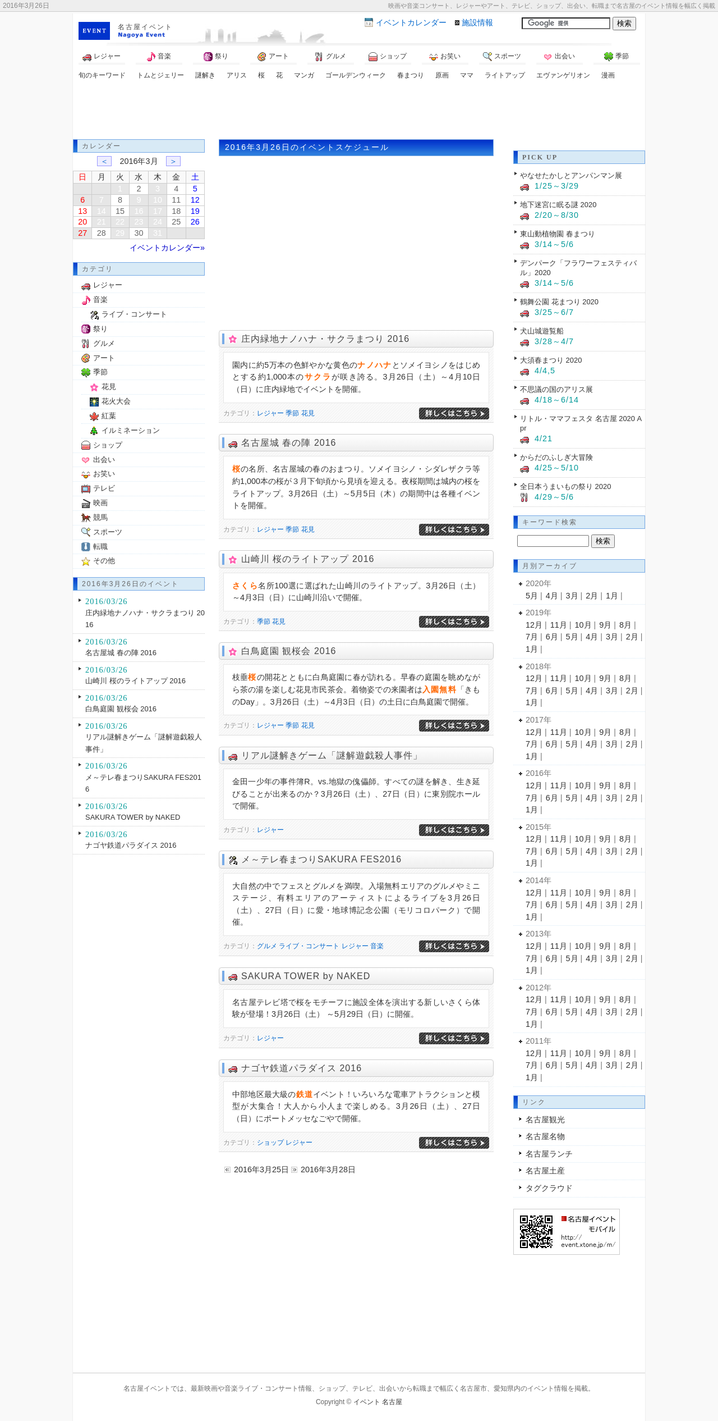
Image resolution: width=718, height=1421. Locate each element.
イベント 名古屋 (377, 1402)
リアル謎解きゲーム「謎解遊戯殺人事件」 (331, 755)
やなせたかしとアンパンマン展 (571, 175)
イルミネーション (131, 430)
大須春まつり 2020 (551, 360)
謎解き (205, 75)
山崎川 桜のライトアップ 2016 (307, 559)
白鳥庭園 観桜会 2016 (288, 651)
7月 (532, 636)
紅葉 (109, 416)
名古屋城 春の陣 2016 (288, 442)
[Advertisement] (359, 111)
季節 (616, 56)
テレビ (104, 488)
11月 (558, 624)
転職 (100, 546)
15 (120, 211)
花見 (308, 413)
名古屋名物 (545, 1136)
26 (195, 221)
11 (176, 199)
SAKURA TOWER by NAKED (305, 976)
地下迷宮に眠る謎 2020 (558, 204)
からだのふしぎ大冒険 (556, 457)
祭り (216, 56)
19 (195, 211)
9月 (605, 624)
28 (101, 233)
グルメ (330, 56)
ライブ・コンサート (309, 946)
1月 (612, 595)
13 (82, 211)
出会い (559, 56)
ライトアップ (505, 75)
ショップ (388, 56)
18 (176, 211)
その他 (104, 560)
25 (176, 221)
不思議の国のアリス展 (556, 389)
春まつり (410, 75)
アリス (237, 75)
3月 (572, 595)
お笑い (445, 56)
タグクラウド (549, 1188)
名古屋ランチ (549, 1153)
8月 (625, 624)
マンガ (304, 75)
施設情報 (477, 22)
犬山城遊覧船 (542, 331)
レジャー (101, 56)
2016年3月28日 (328, 1169)
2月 (592, 595)
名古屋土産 (545, 1170)
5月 (532, 595)
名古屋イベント (145, 27)
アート (273, 56)
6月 (552, 636)
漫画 (608, 75)
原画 (442, 75)
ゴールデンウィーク (355, 75)
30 (138, 233)
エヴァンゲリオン (563, 75)
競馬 (100, 517)
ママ (466, 75)
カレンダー (411, 22)
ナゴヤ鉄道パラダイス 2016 (301, 1068)
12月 (534, 624)
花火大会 (116, 401)
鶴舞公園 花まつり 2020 (559, 302)
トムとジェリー (160, 75)
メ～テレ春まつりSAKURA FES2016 (321, 859)
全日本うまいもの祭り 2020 (565, 486)
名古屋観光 (545, 1119)
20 (82, 221)
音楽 (158, 56)
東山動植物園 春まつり (557, 234)
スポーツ (502, 56)
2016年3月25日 (261, 1169)
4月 (552, 595)
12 (195, 199)
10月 (583, 624)
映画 (100, 503)
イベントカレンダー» (167, 247)
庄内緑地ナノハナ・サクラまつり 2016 (325, 339)
